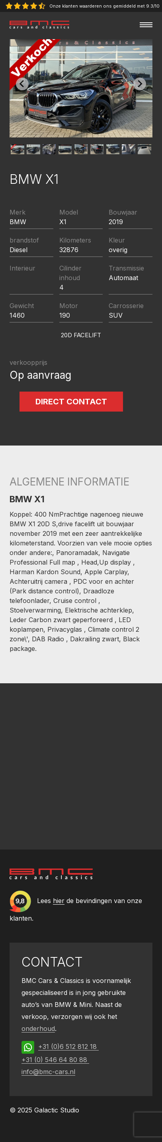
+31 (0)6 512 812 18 (68, 1046)
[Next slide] (139, 84)
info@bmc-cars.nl (48, 1072)
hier (58, 901)
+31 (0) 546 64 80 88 (55, 1060)
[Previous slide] (22, 84)
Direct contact (71, 401)
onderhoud (38, 1029)
